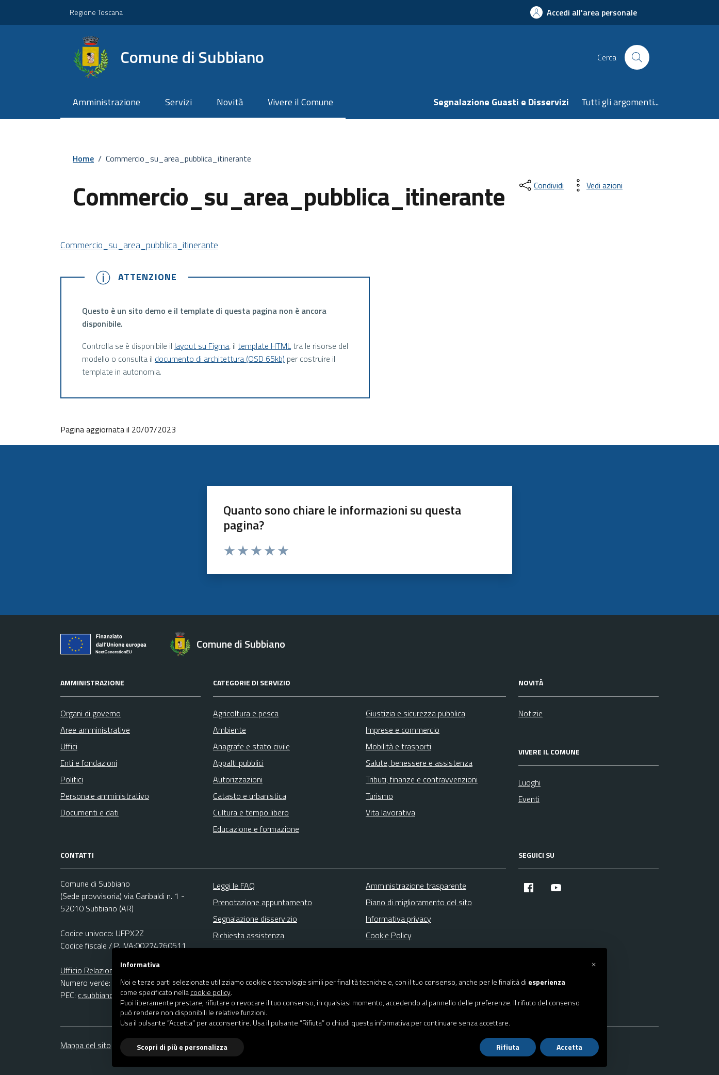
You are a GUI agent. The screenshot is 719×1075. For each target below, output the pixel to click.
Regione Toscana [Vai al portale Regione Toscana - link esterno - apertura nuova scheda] (96, 12)
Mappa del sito (85, 1045)
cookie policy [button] (210, 992)
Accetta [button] (569, 1046)
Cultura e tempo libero (251, 812)
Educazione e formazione (256, 829)
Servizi (178, 102)
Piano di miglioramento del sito (419, 902)
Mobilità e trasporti (398, 746)
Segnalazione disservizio (255, 918)
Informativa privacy (398, 918)
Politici (71, 779)
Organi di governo (90, 713)
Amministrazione (106, 102)
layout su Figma (201, 346)
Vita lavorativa (390, 812)
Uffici (68, 746)
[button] (593, 964)
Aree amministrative (95, 730)
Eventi (529, 799)
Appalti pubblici (238, 763)
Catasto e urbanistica (249, 796)
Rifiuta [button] (507, 1046)
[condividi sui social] (540, 185)
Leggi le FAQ (234, 885)
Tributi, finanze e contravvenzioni (422, 779)
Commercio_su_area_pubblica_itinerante (139, 245)
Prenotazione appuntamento (262, 902)
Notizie (530, 713)
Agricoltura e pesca (246, 713)
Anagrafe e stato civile (251, 746)
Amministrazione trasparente (416, 885)
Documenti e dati (89, 812)
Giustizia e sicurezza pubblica (415, 713)
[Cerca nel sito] (637, 57)
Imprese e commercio (402, 730)
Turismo (379, 796)
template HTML (264, 346)
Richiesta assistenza (248, 935)
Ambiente (229, 730)
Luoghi (529, 782)
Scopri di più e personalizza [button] (182, 1046)
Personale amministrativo (104, 796)
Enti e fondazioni (88, 763)
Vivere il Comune (300, 102)
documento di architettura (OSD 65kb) (220, 358)
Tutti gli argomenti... (620, 102)
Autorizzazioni (238, 779)
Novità (230, 102)
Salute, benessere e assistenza (419, 763)
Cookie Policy (389, 935)
